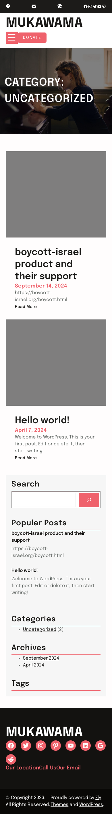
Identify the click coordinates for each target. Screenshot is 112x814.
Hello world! (24, 570)
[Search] (89, 500)
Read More (26, 306)
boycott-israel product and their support (48, 537)
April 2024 (33, 665)
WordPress (91, 804)
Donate (32, 38)
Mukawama (44, 23)
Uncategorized (39, 629)
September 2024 (41, 658)
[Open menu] (12, 38)
